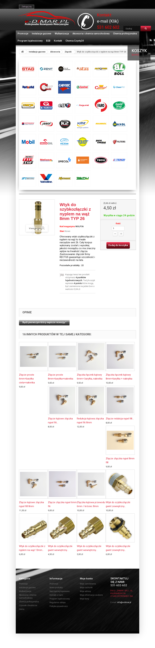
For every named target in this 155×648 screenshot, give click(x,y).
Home (21, 609)
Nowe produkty (56, 587)
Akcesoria (55, 52)
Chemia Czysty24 (74, 40)
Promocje (23, 33)
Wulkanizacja (62, 33)
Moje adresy (85, 591)
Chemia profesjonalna (125, 33)
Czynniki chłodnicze (28, 605)
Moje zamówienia (88, 584)
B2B (48, 40)
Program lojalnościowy (30, 40)
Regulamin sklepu (58, 602)
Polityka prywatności (59, 606)
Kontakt (58, 40)
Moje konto (86, 578)
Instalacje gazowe (41, 33)
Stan (62, 231)
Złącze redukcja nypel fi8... (120, 418)
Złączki (68, 52)
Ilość (118, 223)
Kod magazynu (67, 226)
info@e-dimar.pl (124, 602)
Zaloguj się (27, 7)
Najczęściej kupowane (60, 591)
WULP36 (79, 226)
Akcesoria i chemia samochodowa (91, 33)
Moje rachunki (86, 587)
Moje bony (84, 599)
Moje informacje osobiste (91, 595)
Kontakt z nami (56, 595)
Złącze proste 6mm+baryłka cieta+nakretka (27, 378)
